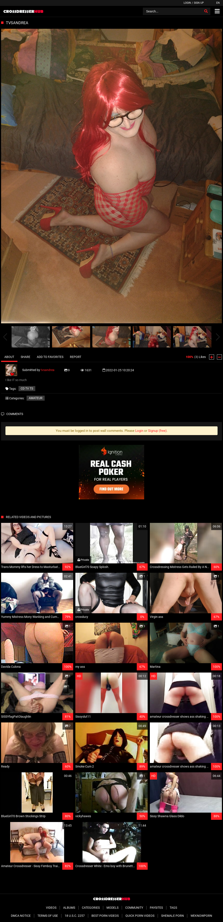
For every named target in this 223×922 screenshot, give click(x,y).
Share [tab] (25, 357)
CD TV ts (27, 388)
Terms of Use (47, 915)
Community (134, 907)
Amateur (35, 398)
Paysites (156, 907)
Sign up (199, 2)
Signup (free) (157, 431)
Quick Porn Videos (139, 915)
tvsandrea (47, 370)
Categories (91, 907)
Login (187, 2)
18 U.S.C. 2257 (75, 915)
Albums (69, 907)
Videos (51, 907)
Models (112, 907)
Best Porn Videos (105, 915)
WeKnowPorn (201, 915)
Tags (173, 907)
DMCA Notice (21, 915)
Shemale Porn (172, 915)
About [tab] (9, 357)
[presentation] (5, 337)
